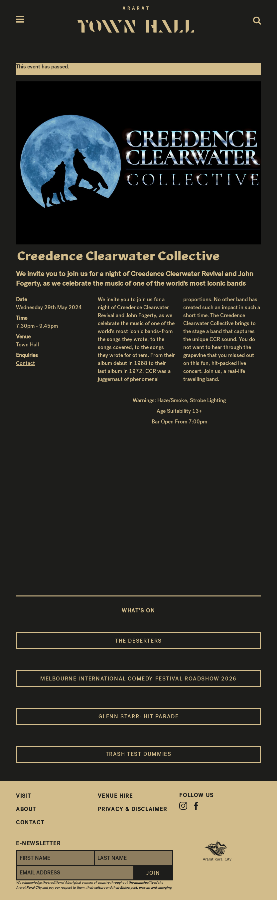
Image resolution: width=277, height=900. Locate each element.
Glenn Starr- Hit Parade (138, 716)
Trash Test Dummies (139, 754)
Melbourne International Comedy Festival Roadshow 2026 (138, 678)
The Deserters (138, 640)
